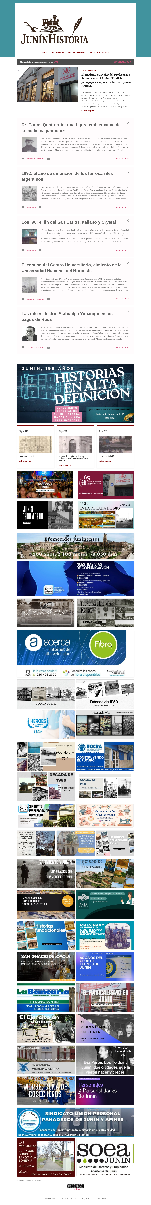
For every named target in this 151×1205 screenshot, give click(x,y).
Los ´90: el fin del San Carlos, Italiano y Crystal (69, 222)
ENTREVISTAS (58, 53)
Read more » (122, 158)
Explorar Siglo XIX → (26, 461)
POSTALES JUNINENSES (99, 53)
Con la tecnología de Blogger (75, 1194)
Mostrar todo (122, 62)
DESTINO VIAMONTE (76, 53)
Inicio (45, 53)
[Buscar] (132, 6)
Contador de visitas (75, 1189)
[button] (128, 123)
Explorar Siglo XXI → (106, 461)
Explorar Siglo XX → (66, 465)
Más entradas (75, 359)
